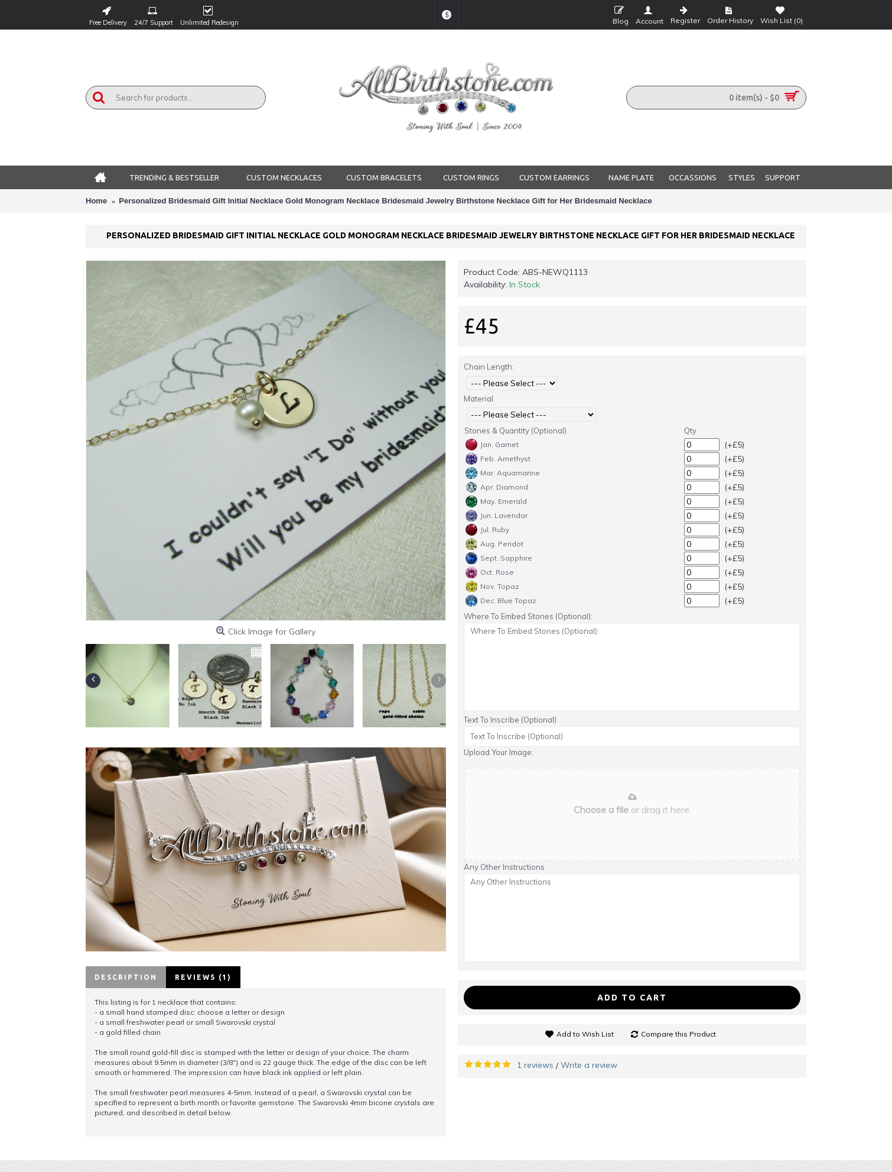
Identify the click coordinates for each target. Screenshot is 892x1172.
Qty (690, 430)
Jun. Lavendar (496, 516)
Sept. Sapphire (498, 558)
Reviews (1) (203, 977)
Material (478, 398)
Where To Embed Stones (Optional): (528, 616)
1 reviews (535, 1065)
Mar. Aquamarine (502, 473)
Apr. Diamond (496, 487)
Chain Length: (489, 366)
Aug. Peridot (494, 544)
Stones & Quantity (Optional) (515, 430)
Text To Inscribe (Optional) (510, 719)
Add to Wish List (585, 1033)
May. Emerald (496, 501)
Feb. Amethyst (497, 459)
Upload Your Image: (498, 752)
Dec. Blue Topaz (500, 601)
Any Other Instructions (504, 867)
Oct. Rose (489, 572)
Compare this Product (678, 1033)
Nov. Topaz (492, 587)
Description (126, 977)
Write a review (589, 1065)
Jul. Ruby (487, 530)
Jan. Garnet (492, 445)
